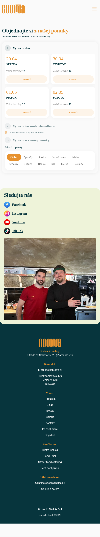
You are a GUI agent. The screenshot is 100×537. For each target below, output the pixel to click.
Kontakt (50, 423)
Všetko (14, 157)
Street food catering (50, 462)
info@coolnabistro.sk (50, 370)
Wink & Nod (55, 509)
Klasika (42, 157)
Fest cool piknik (50, 468)
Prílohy (76, 157)
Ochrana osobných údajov (50, 483)
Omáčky (14, 164)
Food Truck (50, 456)
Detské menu (59, 157)
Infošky (50, 411)
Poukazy (79, 164)
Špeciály (28, 157)
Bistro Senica (50, 450)
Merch (64, 164)
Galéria (50, 417)
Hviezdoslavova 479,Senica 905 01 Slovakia (50, 380)
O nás (50, 404)
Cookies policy (50, 489)
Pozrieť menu (50, 429)
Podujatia (50, 398)
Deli (54, 164)
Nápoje (42, 164)
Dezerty (28, 164)
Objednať (50, 435)
